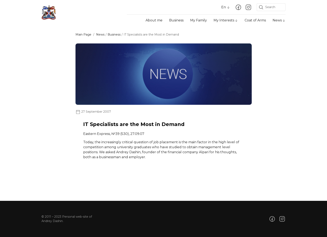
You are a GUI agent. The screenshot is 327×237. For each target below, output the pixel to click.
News (277, 20)
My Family (198, 20)
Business (176, 20)
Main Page (83, 34)
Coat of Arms (255, 20)
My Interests (224, 20)
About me (154, 20)
